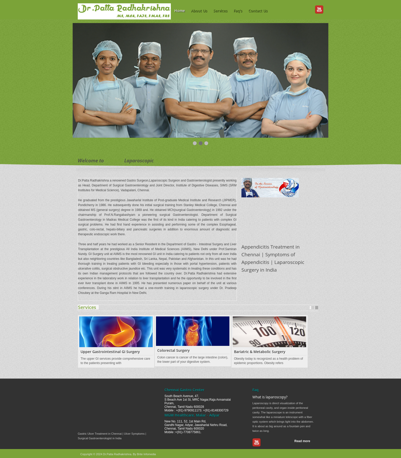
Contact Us (258, 10)
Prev (313, 307)
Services (220, 10)
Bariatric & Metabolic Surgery (259, 351)
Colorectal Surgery (173, 350)
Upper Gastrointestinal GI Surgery (110, 351)
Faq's (237, 10)
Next (316, 307)
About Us (199, 10)
